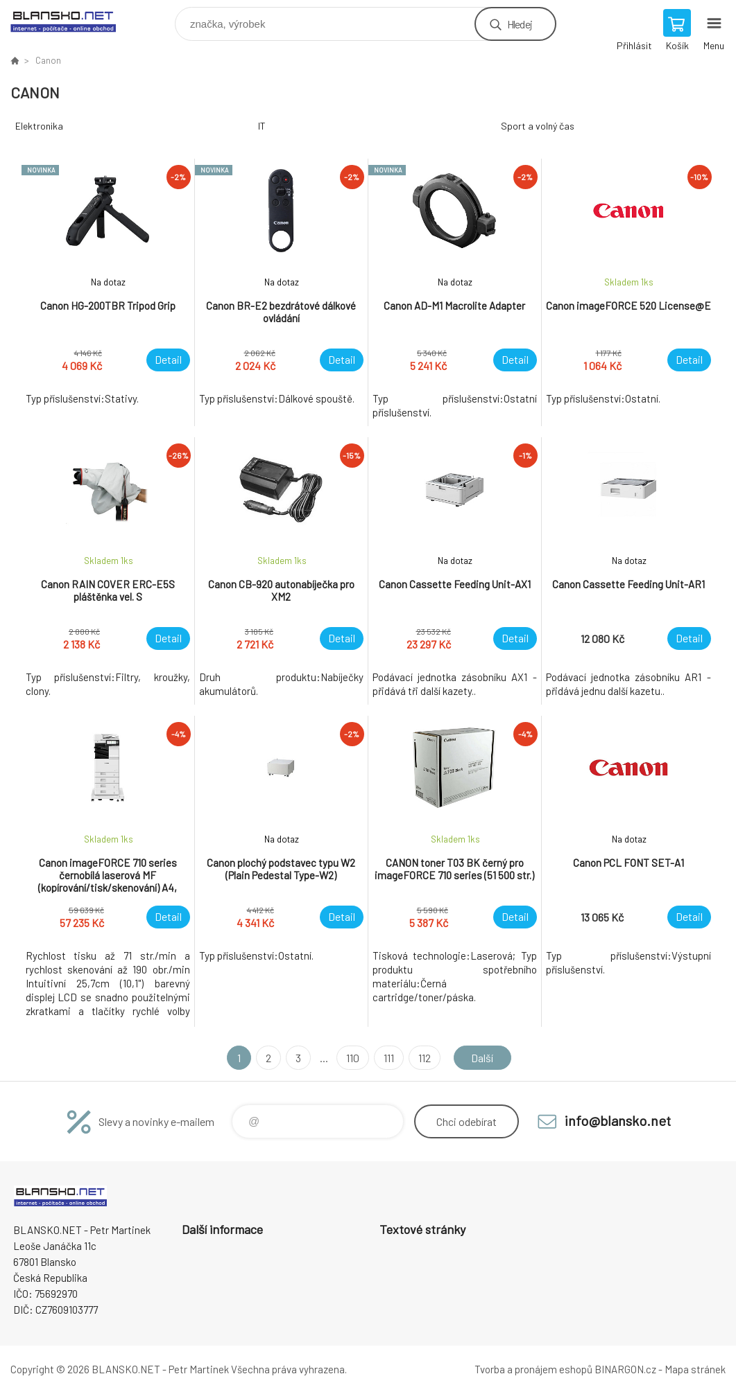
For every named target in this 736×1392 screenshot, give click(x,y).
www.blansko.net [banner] (71, 20)
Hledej (519, 23)
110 (352, 1057)
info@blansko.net (618, 1120)
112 (424, 1057)
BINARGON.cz (625, 1369)
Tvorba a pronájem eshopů (533, 1369)
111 (389, 1057)
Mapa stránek (695, 1369)
